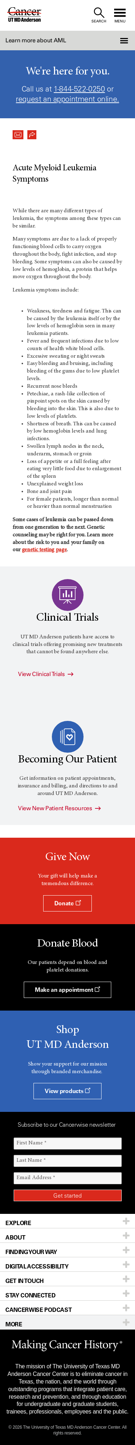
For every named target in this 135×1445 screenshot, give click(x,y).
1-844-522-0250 (79, 88)
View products (67, 1091)
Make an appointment (67, 989)
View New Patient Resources (59, 808)
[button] (125, 40)
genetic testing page (44, 550)
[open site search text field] (98, 15)
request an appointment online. (67, 98)
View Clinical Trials (45, 674)
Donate (67, 903)
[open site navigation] (120, 15)
